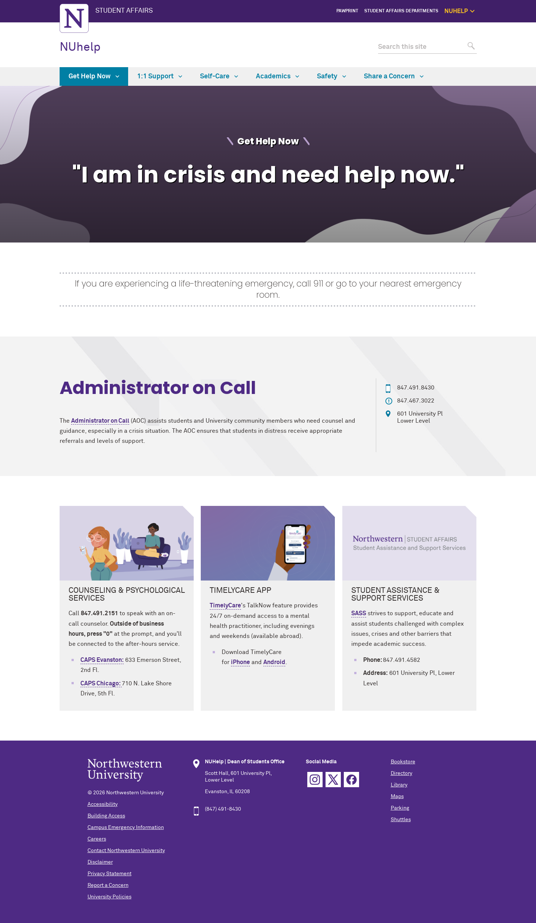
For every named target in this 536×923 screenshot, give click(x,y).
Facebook (351, 779)
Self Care (515, 53)
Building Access (106, 816)
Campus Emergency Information (126, 827)
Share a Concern (394, 76)
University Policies (109, 896)
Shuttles (401, 819)
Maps (397, 796)
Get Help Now (510, 36)
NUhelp (80, 47)
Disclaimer (100, 862)
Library (399, 785)
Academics (277, 76)
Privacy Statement (109, 873)
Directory (401, 773)
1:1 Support (512, 45)
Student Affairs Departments (401, 11)
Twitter (333, 779)
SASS (358, 613)
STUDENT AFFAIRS (124, 10)
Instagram (315, 779)
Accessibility (103, 804)
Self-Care (219, 76)
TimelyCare (225, 605)
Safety (518, 62)
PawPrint (347, 11)
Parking (400, 808)
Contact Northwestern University (126, 850)
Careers (97, 839)
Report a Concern (108, 885)
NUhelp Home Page (504, 28)
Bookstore (403, 761)
